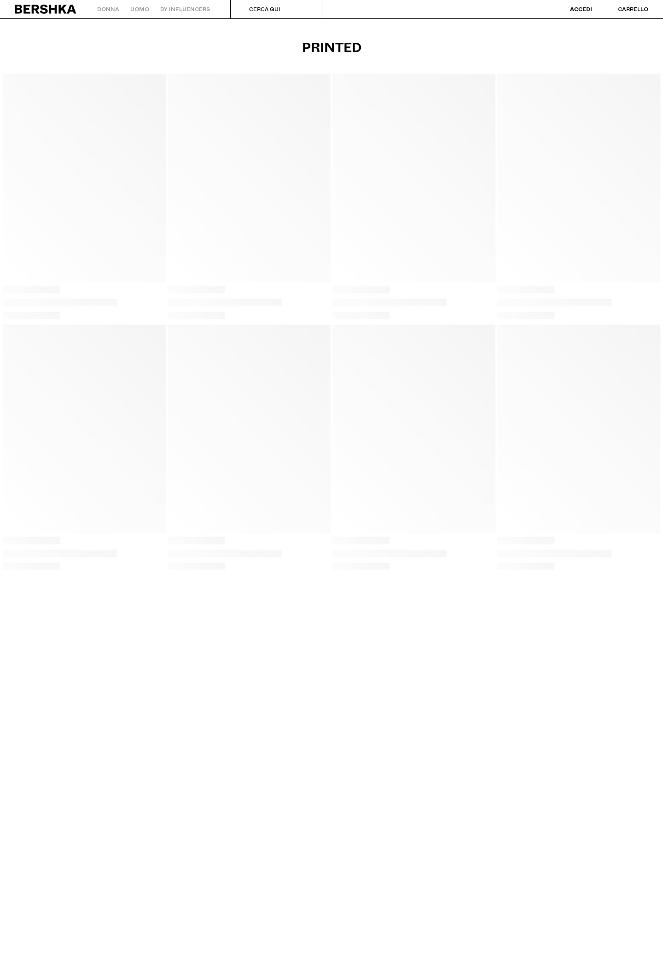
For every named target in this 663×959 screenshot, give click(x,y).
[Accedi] (574, 9)
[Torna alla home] (46, 9)
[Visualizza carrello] (623, 9)
